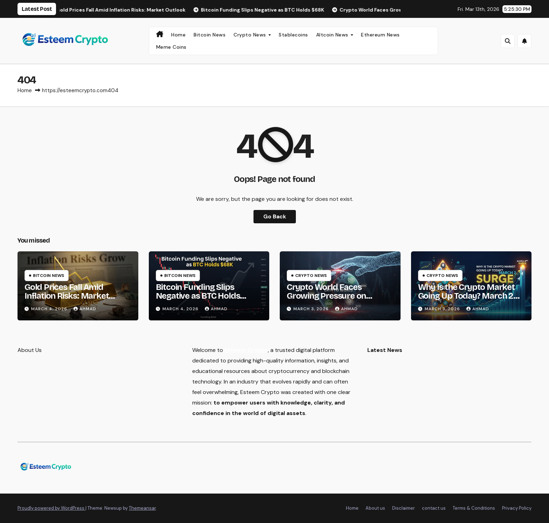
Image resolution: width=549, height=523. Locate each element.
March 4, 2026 (50, 309)
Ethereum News (380, 35)
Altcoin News (333, 35)
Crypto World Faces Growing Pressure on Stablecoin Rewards (326, 296)
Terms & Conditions (474, 508)
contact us (434, 508)
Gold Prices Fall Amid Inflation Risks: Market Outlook (67, 296)
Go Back (274, 216)
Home (178, 35)
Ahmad (85, 309)
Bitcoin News (209, 35)
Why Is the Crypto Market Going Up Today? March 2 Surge (466, 296)
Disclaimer (403, 508)
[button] (508, 41)
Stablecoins (293, 35)
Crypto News (250, 35)
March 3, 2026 (311, 309)
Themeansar (142, 508)
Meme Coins (171, 47)
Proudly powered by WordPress (51, 508)
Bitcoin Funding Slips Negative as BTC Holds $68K (198, 296)
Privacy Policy (516, 508)
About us (375, 508)
